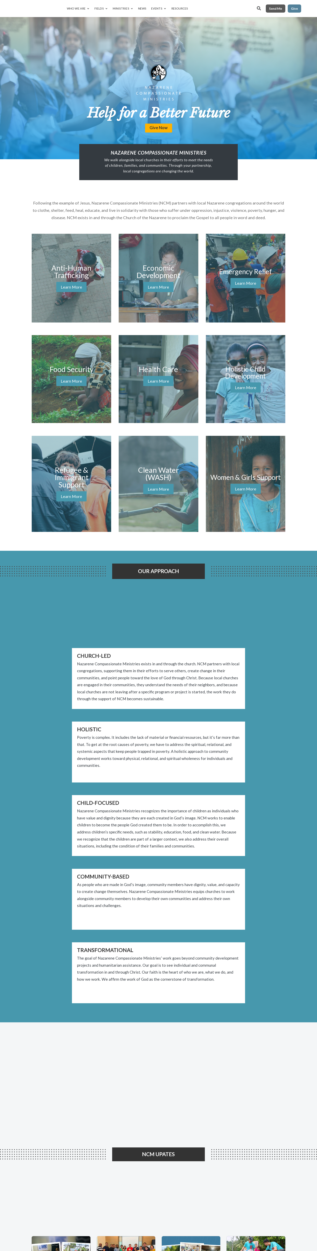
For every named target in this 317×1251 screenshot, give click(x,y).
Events (156, 8)
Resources (179, 8)
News (142, 8)
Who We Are (76, 8)
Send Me (275, 8)
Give (294, 8)
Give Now (159, 127)
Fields (99, 8)
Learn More (71, 287)
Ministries (121, 8)
